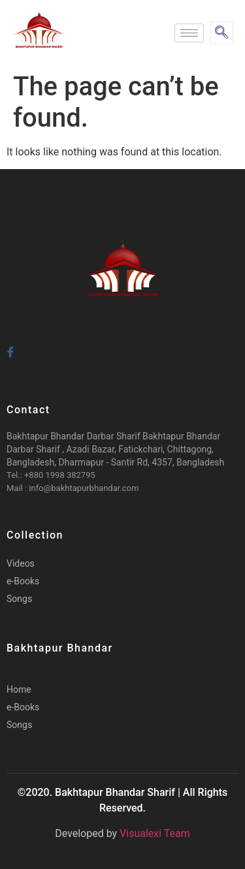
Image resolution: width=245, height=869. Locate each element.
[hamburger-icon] (189, 33)
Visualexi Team (155, 833)
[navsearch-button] (221, 33)
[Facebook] (10, 346)
